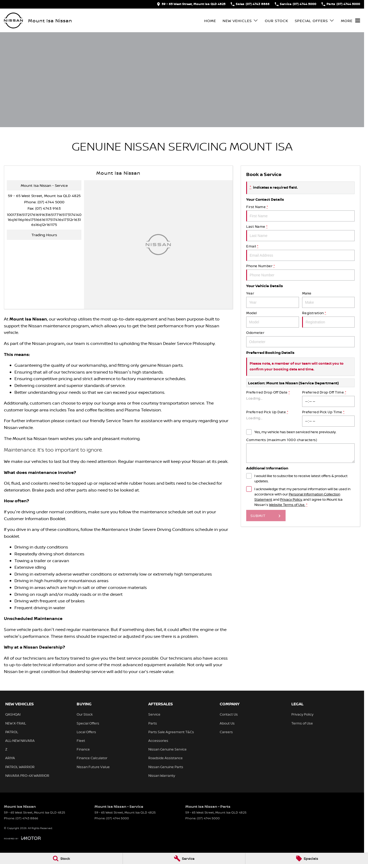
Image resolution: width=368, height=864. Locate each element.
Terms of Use (302, 723)
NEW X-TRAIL (15, 723)
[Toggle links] (22, 838)
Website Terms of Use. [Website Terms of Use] (287, 504)
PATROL (11, 732)
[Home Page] (13, 20)
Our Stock (276, 20)
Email (300, 252)
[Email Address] (44, 219)
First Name (300, 212)
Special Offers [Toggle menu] (314, 20)
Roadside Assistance (165, 758)
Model (272, 319)
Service (154, 714)
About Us (227, 723)
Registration (328, 319)
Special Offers (88, 723)
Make (328, 299)
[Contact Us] (191, 4)
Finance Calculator (92, 758)
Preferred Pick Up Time (328, 418)
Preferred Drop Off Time (328, 398)
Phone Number (300, 272)
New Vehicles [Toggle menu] (240, 20)
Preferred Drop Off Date (272, 398)
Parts (152, 723)
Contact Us (229, 714)
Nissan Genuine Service (167, 749)
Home (210, 20)
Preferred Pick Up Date (272, 418)
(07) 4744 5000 (51, 201)
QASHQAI (12, 714)
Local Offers (86, 732)
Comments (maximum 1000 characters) (300, 450)
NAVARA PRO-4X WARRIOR (27, 775)
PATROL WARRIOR (20, 766)
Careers (226, 732)
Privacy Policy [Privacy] (291, 499)
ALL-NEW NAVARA (20, 740)
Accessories (158, 740)
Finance (83, 749)
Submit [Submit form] (258, 515)
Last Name (300, 232)
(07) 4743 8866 (26, 818)
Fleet (81, 740)
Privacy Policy (302, 714)
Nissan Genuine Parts (165, 766)
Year (272, 299)
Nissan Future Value (93, 766)
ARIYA (10, 758)
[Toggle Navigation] (350, 20)
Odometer (300, 338)
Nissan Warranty (161, 775)
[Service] (184, 858)
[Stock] (61, 858)
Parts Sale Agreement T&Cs (171, 732)
